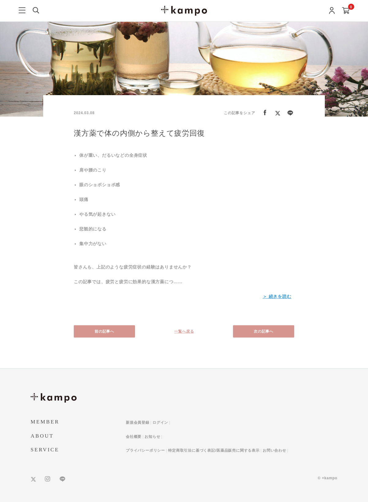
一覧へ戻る (184, 331)
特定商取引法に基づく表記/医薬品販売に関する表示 (214, 450)
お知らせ (152, 436)
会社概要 (133, 436)
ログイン (160, 422)
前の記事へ (104, 331)
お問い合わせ (274, 450)
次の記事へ (263, 331)
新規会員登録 (137, 422)
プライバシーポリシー (145, 450)
